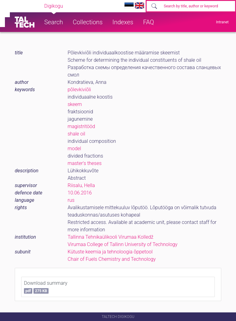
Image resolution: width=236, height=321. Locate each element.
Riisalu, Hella (81, 185)
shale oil (76, 134)
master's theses (85, 163)
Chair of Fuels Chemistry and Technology (112, 259)
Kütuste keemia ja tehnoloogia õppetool (110, 252)
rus (71, 200)
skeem (75, 104)
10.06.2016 (80, 193)
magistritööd (81, 126)
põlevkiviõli (79, 89)
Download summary (45, 287)
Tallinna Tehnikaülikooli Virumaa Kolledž (110, 237)
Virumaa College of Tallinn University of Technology (122, 244)
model (74, 148)
